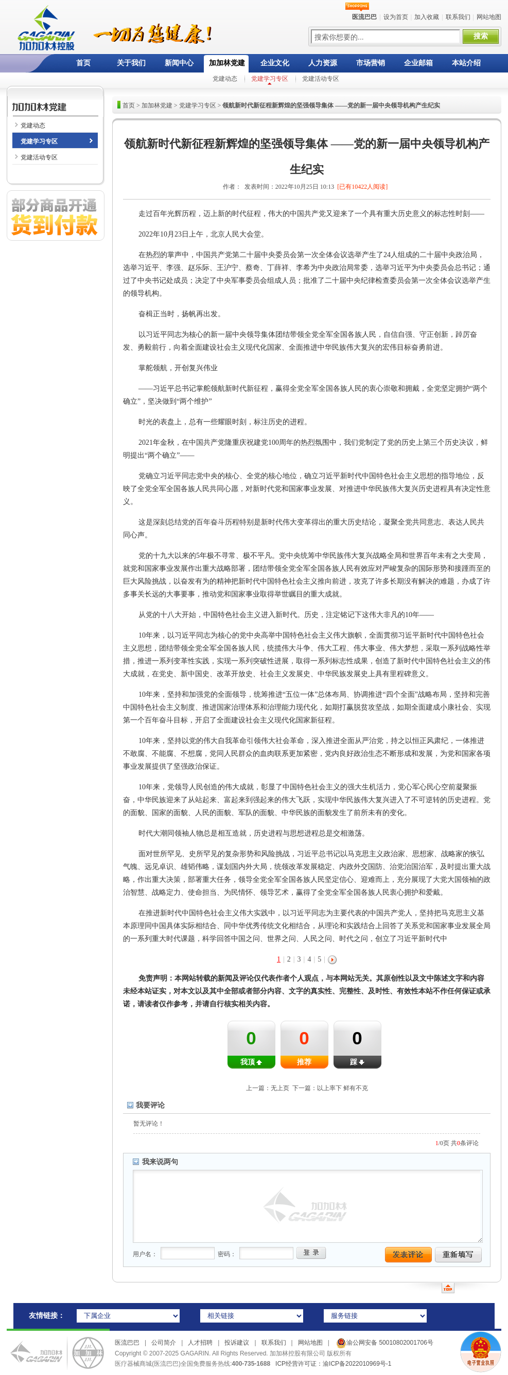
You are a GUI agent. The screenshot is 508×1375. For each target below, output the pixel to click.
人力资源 (322, 63)
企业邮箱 (418, 63)
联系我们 (458, 17)
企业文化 (274, 63)
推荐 (304, 1062)
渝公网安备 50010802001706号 (384, 1342)
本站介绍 (466, 63)
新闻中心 (179, 63)
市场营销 (370, 63)
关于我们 (131, 63)
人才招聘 (200, 1342)
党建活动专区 (320, 78)
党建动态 (225, 78)
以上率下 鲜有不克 (342, 1088)
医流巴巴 (127, 1342)
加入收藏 (426, 17)
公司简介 (163, 1342)
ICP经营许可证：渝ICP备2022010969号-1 (333, 1363)
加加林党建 (227, 63)
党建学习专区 (269, 78)
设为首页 (395, 17)
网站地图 (489, 17)
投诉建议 (236, 1342)
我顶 (251, 1062)
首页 (83, 63)
